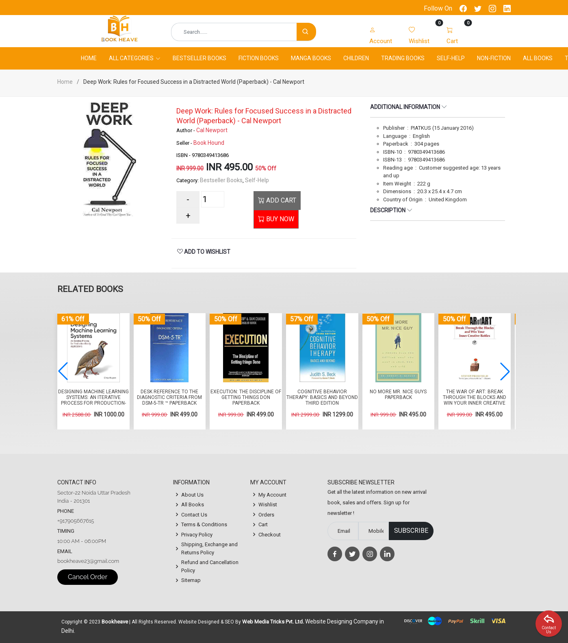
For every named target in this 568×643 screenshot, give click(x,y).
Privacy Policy (196, 535)
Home (89, 58)
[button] (505, 371)
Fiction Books (258, 58)
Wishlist (267, 504)
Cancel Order (87, 577)
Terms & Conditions (204, 524)
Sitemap (191, 580)
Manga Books (311, 58)
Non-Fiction (494, 58)
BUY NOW (276, 219)
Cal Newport (212, 130)
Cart (263, 524)
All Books (538, 58)
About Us (192, 495)
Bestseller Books (199, 58)
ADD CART (277, 200)
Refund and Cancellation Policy (209, 566)
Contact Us (194, 515)
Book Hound (208, 142)
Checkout (269, 535)
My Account (272, 495)
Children (356, 58)
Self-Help (451, 58)
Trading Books (403, 58)
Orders (266, 515)
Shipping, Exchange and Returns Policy (209, 548)
